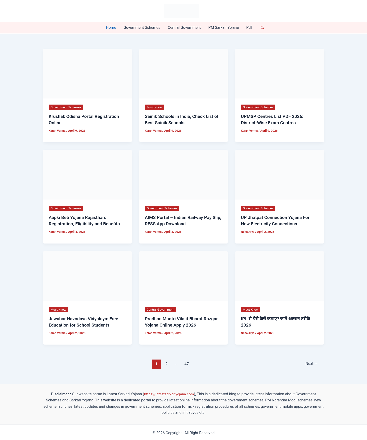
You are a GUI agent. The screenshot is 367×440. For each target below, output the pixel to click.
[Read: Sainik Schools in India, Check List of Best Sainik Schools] (183, 73)
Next (311, 362)
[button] (263, 28)
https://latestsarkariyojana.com (169, 393)
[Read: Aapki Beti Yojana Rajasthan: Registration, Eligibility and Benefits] (87, 174)
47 (186, 362)
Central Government (184, 27)
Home (111, 27)
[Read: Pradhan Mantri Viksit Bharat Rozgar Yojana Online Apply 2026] (183, 275)
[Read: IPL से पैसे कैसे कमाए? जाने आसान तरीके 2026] (279, 275)
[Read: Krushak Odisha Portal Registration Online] (87, 73)
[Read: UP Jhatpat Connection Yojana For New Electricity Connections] (279, 174)
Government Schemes (142, 27)
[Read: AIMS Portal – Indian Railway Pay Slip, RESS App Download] (183, 174)
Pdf (249, 27)
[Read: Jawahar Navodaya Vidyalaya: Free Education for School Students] (87, 275)
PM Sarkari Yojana (223, 27)
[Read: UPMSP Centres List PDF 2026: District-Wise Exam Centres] (279, 73)
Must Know (155, 107)
